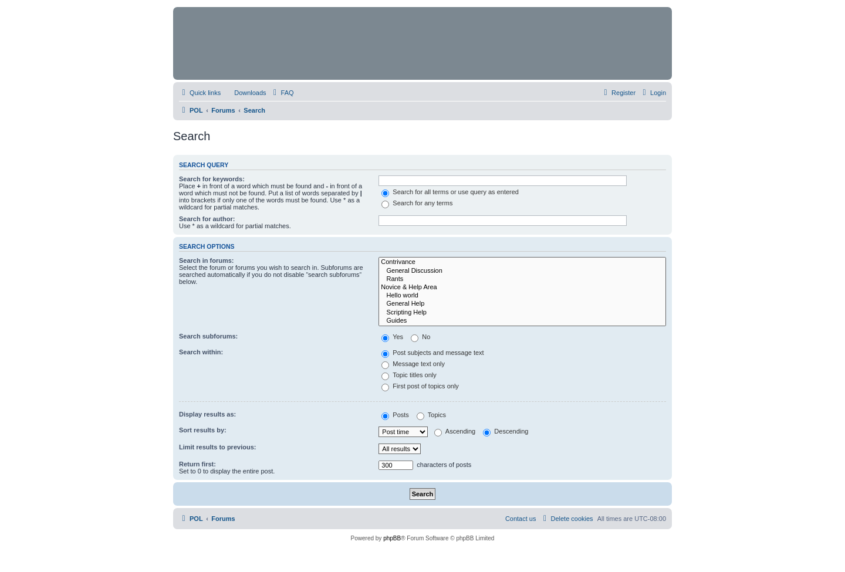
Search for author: (207, 218)
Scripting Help (522, 313)
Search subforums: (208, 336)
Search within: (201, 352)
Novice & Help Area (522, 287)
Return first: (197, 464)
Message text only (413, 363)
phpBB (392, 538)
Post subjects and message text (432, 352)
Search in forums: (206, 260)
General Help (522, 304)
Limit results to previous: (217, 447)
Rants (522, 279)
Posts (395, 414)
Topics (431, 414)
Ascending (454, 431)
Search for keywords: (212, 178)
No (420, 336)
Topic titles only (408, 374)
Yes (392, 336)
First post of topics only (420, 386)
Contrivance (522, 262)
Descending (505, 431)
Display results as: (207, 414)
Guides (522, 321)
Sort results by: (203, 430)
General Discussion (522, 271)
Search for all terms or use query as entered (450, 191)
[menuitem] (245, 93)
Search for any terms (416, 203)
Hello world (522, 296)
